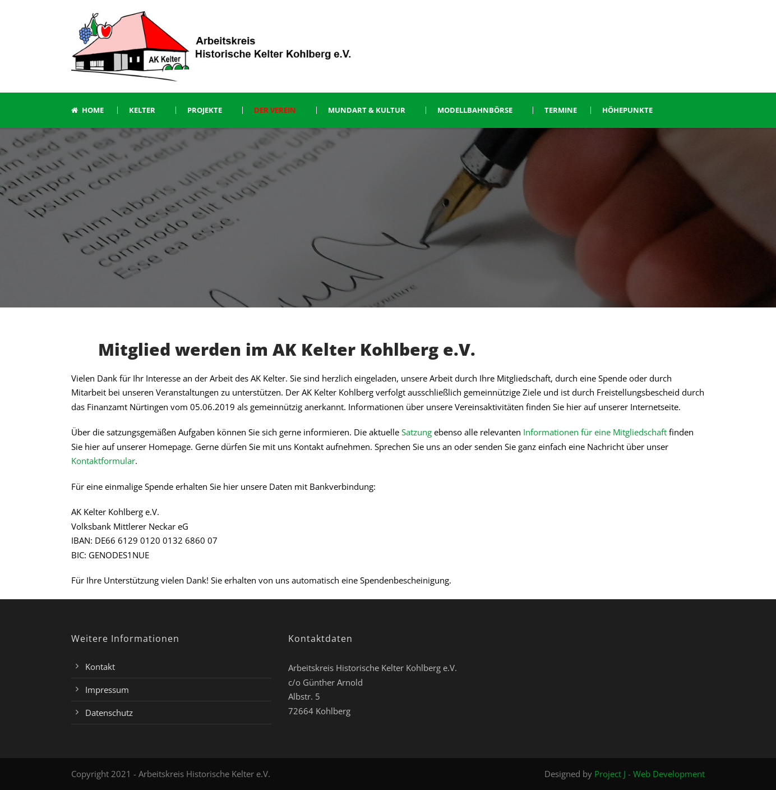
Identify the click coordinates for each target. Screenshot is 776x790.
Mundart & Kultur (366, 110)
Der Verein (275, 110)
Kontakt (100, 666)
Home (87, 110)
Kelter (142, 110)
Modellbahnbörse (474, 110)
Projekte (204, 110)
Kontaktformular (103, 460)
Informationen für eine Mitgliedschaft (594, 432)
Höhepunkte (627, 110)
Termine (560, 110)
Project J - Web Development (649, 773)
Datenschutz (109, 712)
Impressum (107, 689)
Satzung (416, 432)
